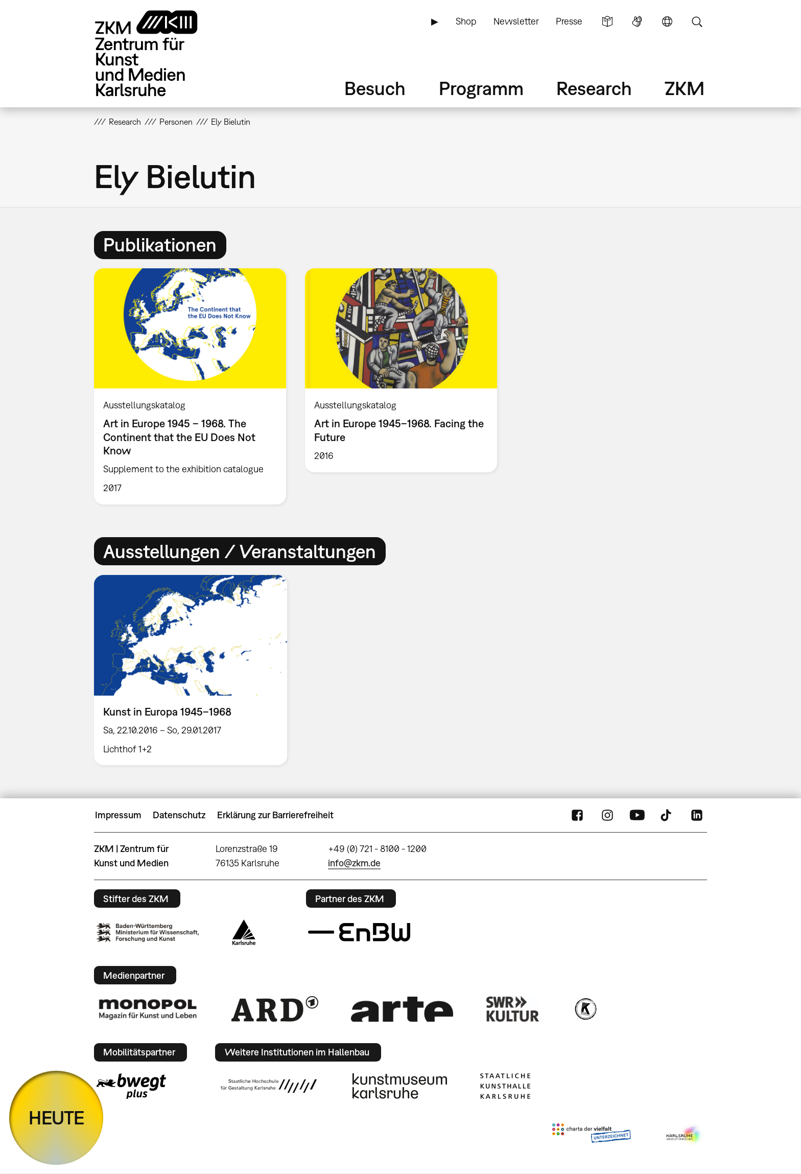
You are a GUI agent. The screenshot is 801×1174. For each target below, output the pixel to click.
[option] (190, 386)
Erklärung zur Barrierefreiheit (275, 815)
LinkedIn (697, 815)
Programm (481, 88)
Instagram (607, 815)
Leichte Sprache (607, 21)
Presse (569, 21)
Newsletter (516, 21)
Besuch (375, 88)
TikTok (667, 815)
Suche (697, 21)
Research (594, 88)
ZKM (684, 88)
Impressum (118, 815)
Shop (466, 21)
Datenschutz (179, 815)
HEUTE (56, 1118)
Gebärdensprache (637, 21)
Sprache (667, 21)
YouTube (637, 815)
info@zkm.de (354, 863)
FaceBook (577, 815)
